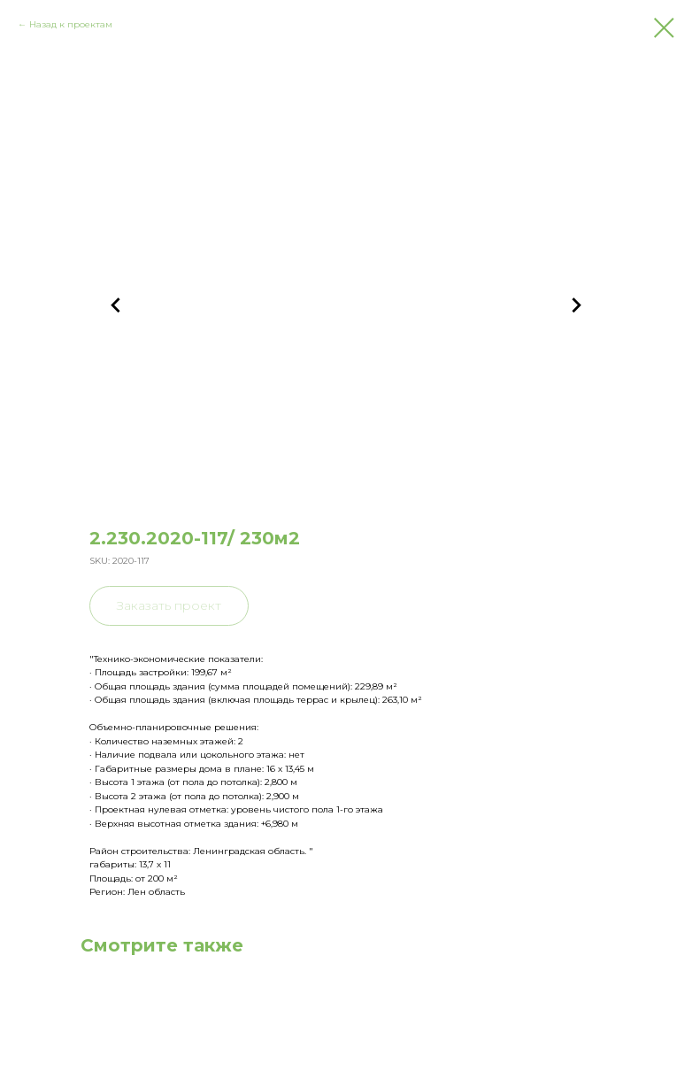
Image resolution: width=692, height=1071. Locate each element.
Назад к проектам (70, 24)
